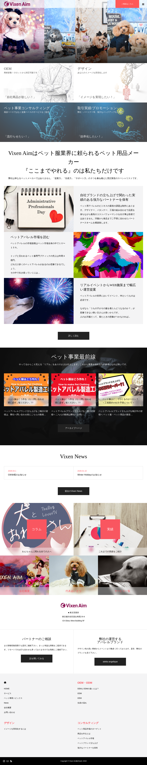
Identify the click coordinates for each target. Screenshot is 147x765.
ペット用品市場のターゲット (89, 729)
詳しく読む (73, 336)
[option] (26, 394)
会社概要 (7, 708)
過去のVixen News (73, 491)
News (6, 703)
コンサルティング (88, 722)
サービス (7, 693)
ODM (80, 693)
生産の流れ (82, 703)
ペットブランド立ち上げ (88, 743)
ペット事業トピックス (13, 698)
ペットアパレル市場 (86, 738)
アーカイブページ (73, 428)
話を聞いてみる (36, 658)
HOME (5, 682)
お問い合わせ (9, 712)
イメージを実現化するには (15, 729)
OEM (80, 698)
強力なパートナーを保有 (88, 748)
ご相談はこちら (127, 4)
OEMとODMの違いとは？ (88, 689)
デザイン (9, 722)
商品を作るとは (84, 734)
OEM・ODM (85, 682)
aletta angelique (110, 662)
